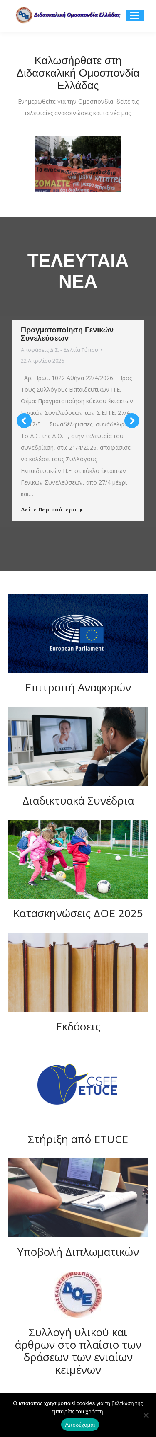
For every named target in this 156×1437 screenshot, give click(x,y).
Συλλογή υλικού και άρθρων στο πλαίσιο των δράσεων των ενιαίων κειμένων (78, 1351)
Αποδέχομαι (80, 1425)
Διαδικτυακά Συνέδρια (78, 800)
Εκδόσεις (78, 1026)
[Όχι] (145, 1415)
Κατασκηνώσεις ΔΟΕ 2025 (78, 913)
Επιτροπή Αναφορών (78, 687)
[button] (24, 420)
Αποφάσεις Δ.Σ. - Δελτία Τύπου (59, 350)
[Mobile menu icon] (135, 15)
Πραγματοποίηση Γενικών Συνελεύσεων (67, 334)
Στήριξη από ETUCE (78, 1139)
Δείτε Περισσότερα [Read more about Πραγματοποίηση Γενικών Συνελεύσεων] (52, 509)
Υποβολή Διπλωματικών (78, 1251)
